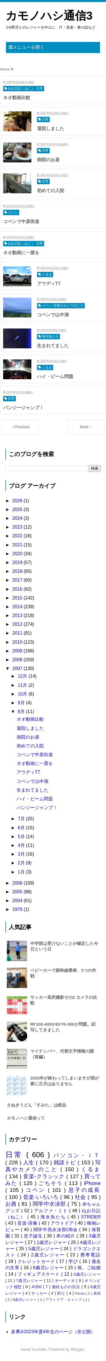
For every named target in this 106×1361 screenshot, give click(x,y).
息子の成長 (84, 1190)
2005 (17, 891)
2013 (17, 615)
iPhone (92, 1183)
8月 (22, 711)
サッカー (39, 1293)
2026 (17, 500)
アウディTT (28, 772)
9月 (22, 702)
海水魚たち (53, 1216)
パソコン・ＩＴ (77, 1155)
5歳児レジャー (44, 1248)
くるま (91, 1169)
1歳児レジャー (52, 1242)
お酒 (11, 1204)
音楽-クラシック (44, 1176)
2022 (17, 535)
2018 (17, 571)
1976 (17, 909)
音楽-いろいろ (41, 1197)
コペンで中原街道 (35, 754)
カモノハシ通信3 (49, 15)
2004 (17, 900)
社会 (81, 1197)
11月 (23, 685)
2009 (17, 650)
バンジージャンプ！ (37, 807)
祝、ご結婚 (89, 1267)
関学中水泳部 (50, 1204)
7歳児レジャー (30, 1280)
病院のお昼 (28, 737)
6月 (22, 827)
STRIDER (91, 1216)
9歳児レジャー (25, 1300)
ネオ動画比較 (30, 719)
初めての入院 (30, 745)
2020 (17, 553)
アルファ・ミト (51, 1210)
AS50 (37, 1286)
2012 (17, 624)
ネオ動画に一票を (35, 763)
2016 (17, 589)
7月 (22, 818)
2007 (17, 668)
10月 (23, 694)
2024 (17, 518)
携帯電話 (90, 1254)
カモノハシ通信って (26, 1118)
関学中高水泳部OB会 (56, 1229)
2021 (17, 544)
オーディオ (65, 1280)
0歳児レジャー (87, 1274)
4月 (22, 845)
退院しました (30, 728)
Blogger (77, 1349)
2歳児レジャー (49, 1254)
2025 (17, 509)
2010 (17, 642)
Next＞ (86, 427)
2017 (17, 580)
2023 (17, 527)
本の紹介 (66, 1235)
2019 (17, 562)
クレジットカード (37, 1261)
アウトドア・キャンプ (64, 1300)
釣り (61, 1293)
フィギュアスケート (39, 1274)
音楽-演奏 (27, 1223)
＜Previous (20, 427)
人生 (29, 1162)
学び (73, 1261)
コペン (37, 1190)
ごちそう (51, 1183)
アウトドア (63, 1223)
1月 (22, 872)
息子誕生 (34, 1235)
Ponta (80, 1293)
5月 (22, 836)
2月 (22, 862)
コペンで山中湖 (32, 781)
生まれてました (32, 790)
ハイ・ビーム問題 (35, 798)
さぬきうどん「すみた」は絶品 (36, 1105)
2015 (17, 597)
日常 (15, 1155)
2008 (17, 659)
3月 (22, 854)
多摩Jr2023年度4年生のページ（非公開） (53, 1331)
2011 (17, 633)
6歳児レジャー (49, 1267)
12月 (23, 676)
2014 (17, 606)
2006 (17, 883)
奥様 (97, 1293)
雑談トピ (66, 1162)
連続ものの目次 (67, 1286)
